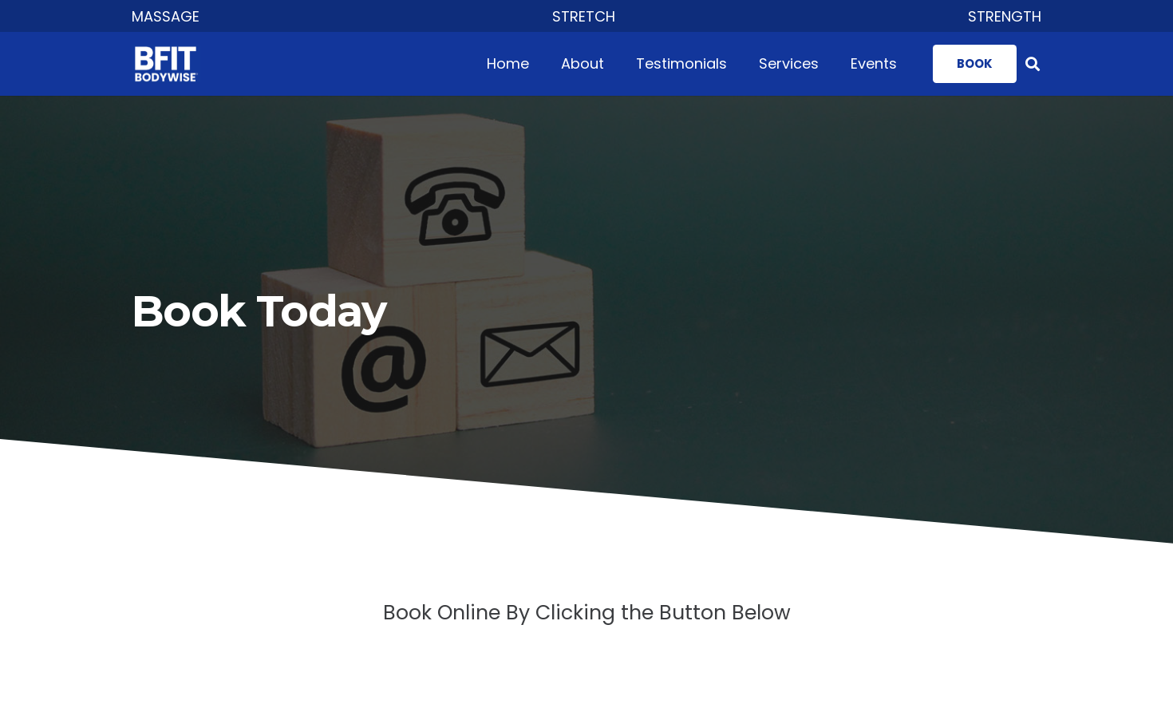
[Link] (171, 64)
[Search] (1033, 64)
